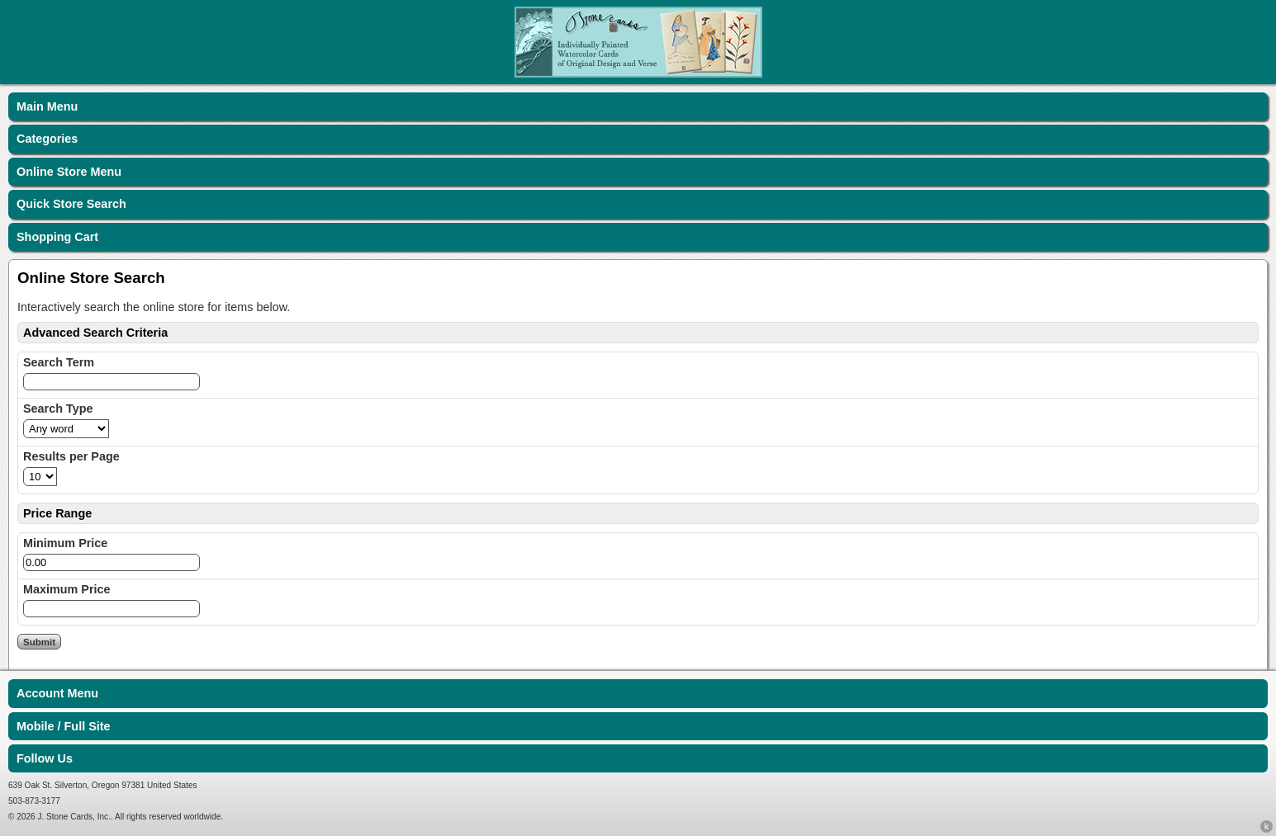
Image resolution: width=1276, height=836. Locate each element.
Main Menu (47, 106)
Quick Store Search (71, 203)
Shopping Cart (57, 236)
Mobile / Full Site (64, 726)
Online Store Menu (69, 171)
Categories (47, 138)
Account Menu (57, 693)
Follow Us (45, 758)
